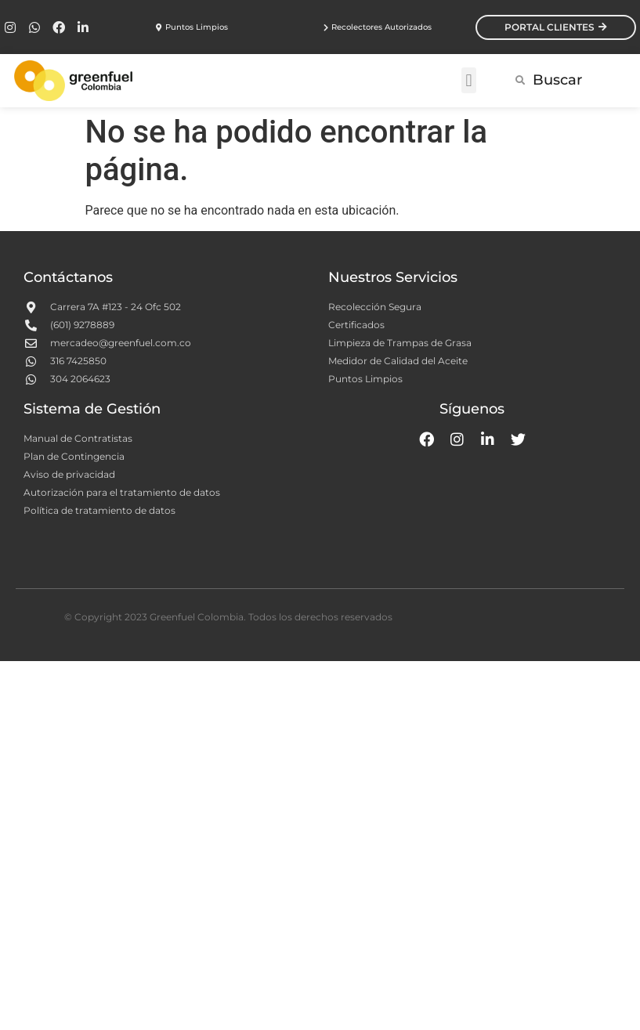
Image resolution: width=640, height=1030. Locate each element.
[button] (468, 80)
